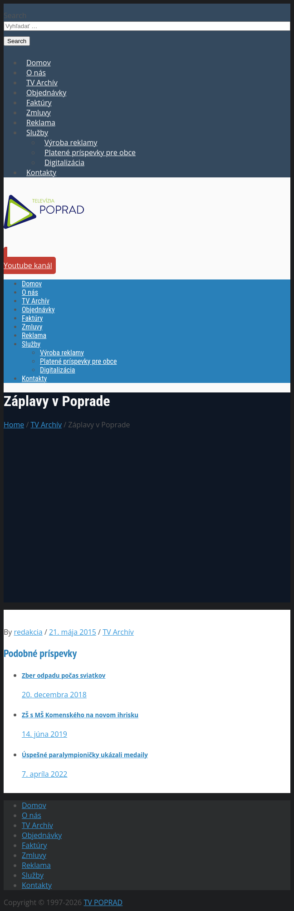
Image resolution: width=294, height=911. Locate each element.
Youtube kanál (28, 265)
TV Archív (42, 83)
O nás (36, 73)
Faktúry (39, 103)
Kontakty (41, 172)
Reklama (40, 122)
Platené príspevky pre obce (90, 152)
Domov (38, 63)
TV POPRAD (102, 902)
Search (15, 15)
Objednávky (46, 93)
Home (14, 425)
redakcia (28, 632)
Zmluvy (38, 113)
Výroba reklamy (70, 142)
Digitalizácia (64, 162)
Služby (37, 132)
